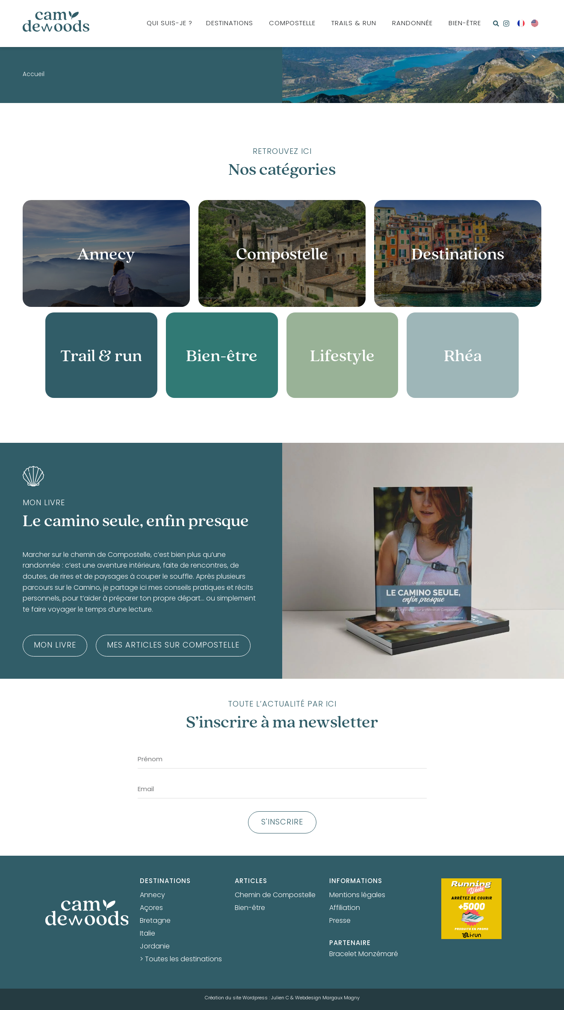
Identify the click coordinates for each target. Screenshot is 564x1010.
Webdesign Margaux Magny (327, 998)
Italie (147, 933)
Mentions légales (357, 895)
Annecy (152, 895)
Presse (340, 921)
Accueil (33, 75)
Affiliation (344, 908)
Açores (151, 908)
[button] (496, 23)
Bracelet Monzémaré (363, 954)
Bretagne (155, 921)
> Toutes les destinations (181, 959)
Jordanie (155, 946)
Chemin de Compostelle (275, 895)
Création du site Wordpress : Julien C (247, 998)
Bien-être (250, 908)
